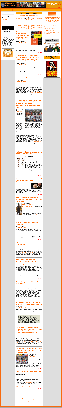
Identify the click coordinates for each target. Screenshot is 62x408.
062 (18, 23)
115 (39, 27)
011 (33, 18)
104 (21, 27)
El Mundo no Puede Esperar (21, 42)
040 (31, 21)
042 (18, 22)
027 (26, 20)
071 (33, 23)
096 (41, 25)
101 (17, 27)
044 (21, 22)
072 (34, 23)
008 (28, 18)
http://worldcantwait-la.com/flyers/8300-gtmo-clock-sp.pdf (26, 386)
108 (28, 27)
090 (31, 25)
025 (23, 20)
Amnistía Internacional (28, 131)
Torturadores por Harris (20, 313)
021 (17, 20)
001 (17, 18)
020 (31, 19)
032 (34, 20)
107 (26, 27)
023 (20, 20)
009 (29, 18)
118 (28, 28)
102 (18, 27)
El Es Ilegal (49, 30)
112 (34, 27)
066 (25, 23)
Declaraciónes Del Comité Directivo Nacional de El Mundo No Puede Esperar (7, 23)
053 (36, 22)
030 (31, 20)
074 (38, 23)
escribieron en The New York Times (27, 252)
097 (26, 26)
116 (41, 27)
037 (26, 21)
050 (31, 22)
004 (21, 18)
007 (26, 18)
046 (25, 22)
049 (29, 22)
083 (20, 25)
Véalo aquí (31, 211)
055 (39, 22)
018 (28, 19)
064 (21, 23)
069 (29, 23)
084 (21, 25)
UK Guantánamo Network (20, 133)
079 (29, 24)
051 (33, 22)
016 (41, 18)
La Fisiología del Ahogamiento (49, 28)
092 (34, 25)
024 (21, 20)
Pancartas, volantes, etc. (6, 13)
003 (20, 18)
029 (29, 20)
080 (31, 24)
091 (33, 25)
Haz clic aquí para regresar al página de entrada (29, 15)
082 (18, 25)
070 (31, 23)
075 (39, 23)
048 (28, 22)
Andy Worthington (19, 111)
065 (23, 23)
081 (17, 25)
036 (41, 20)
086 (25, 25)
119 (29, 28)
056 (41, 22)
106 (25, 27)
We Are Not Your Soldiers (27, 206)
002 (18, 18)
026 (25, 20)
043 (20, 22)
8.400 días (29, 145)
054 (38, 22)
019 (29, 19)
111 (33, 27)
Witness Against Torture (28, 341)
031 (33, 20)
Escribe (25, 237)
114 (38, 27)
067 (26, 23)
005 (23, 18)
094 (38, 25)
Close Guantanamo (29, 382)
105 (23, 27)
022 (18, 20)
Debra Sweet (4, 19)
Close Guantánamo (36, 131)
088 (28, 25)
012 (34, 18)
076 (41, 23)
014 (38, 18)
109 (29, 27)
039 (29, 21)
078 (28, 24)
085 (23, 25)
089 (29, 25)
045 (23, 22)
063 (20, 23)
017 (26, 19)
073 (36, 23)
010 (31, 18)
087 (26, 25)
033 (36, 20)
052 (34, 22)
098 (28, 26)
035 (39, 20)
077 (26, 24)
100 (31, 26)
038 (28, 21)
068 (28, 23)
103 (20, 27)
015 (39, 18)
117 (26, 28)
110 (31, 27)
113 (36, 27)
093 (36, 25)
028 (28, 20)
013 (36, 18)
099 (29, 26)
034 (38, 20)
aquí (37, 214)
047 (26, 22)
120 (31, 28)
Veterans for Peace (36, 132)
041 (17, 22)
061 (17, 23)
